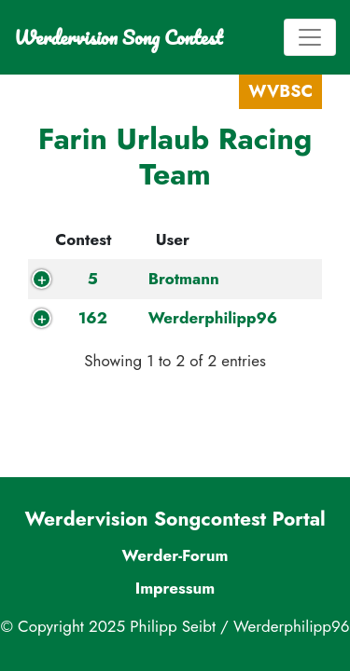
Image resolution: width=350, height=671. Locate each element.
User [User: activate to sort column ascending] (172, 239)
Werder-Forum (174, 555)
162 (92, 318)
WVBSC (280, 91)
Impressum (175, 588)
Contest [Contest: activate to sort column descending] (83, 239)
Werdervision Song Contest (118, 37)
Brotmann (183, 278)
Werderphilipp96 (213, 318)
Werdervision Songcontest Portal (174, 519)
